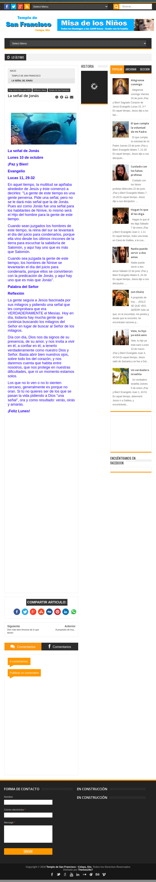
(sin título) (137, 292)
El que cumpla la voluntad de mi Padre (140, 127)
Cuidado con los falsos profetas (139, 171)
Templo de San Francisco (26, 76)
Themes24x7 (85, 869)
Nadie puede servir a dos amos (139, 253)
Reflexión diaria (40, 90)
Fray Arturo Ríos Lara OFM (20, 90)
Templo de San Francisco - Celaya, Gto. (69, 867)
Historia (87, 66)
